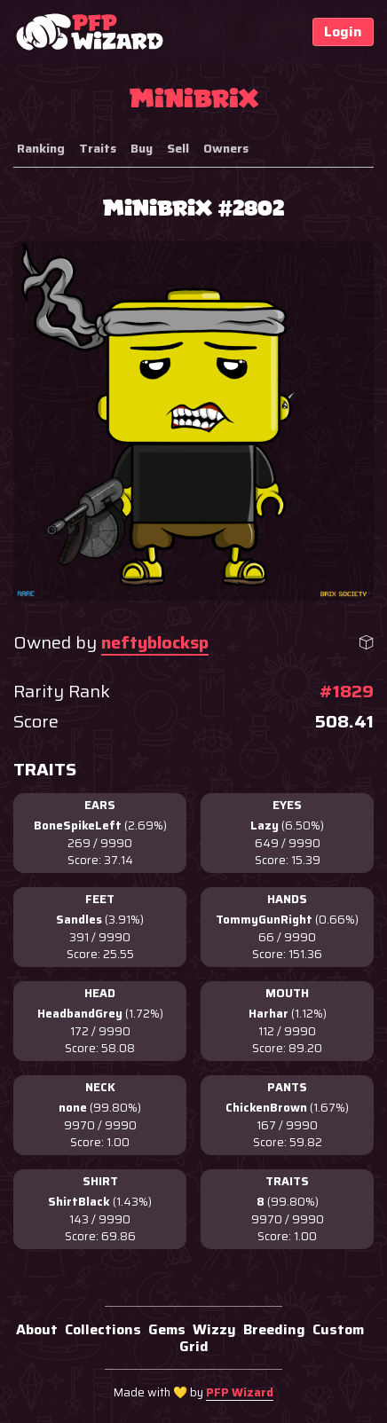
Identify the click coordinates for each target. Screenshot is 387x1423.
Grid (194, 1346)
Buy (141, 148)
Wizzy (214, 1329)
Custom (338, 1329)
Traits (97, 148)
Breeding (274, 1329)
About (37, 1329)
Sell (178, 148)
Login (343, 31)
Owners (226, 148)
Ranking (41, 148)
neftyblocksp (155, 642)
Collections (103, 1329)
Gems (167, 1329)
